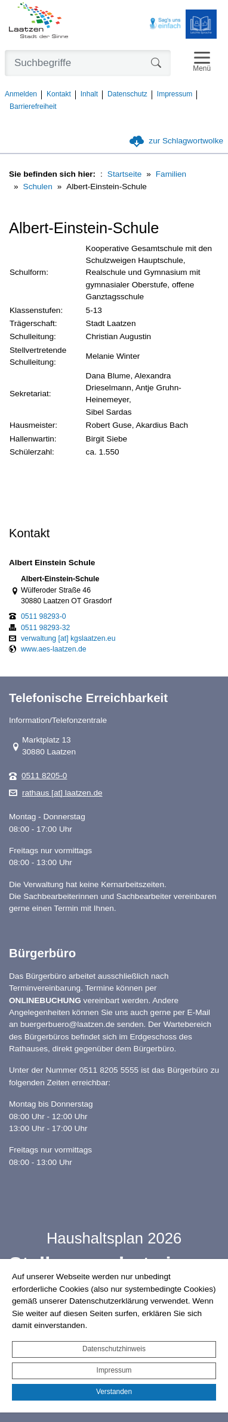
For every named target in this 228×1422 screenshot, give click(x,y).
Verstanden (114, 1391)
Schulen (38, 186)
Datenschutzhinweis (114, 1349)
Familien (171, 174)
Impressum (114, 1370)
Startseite (124, 174)
